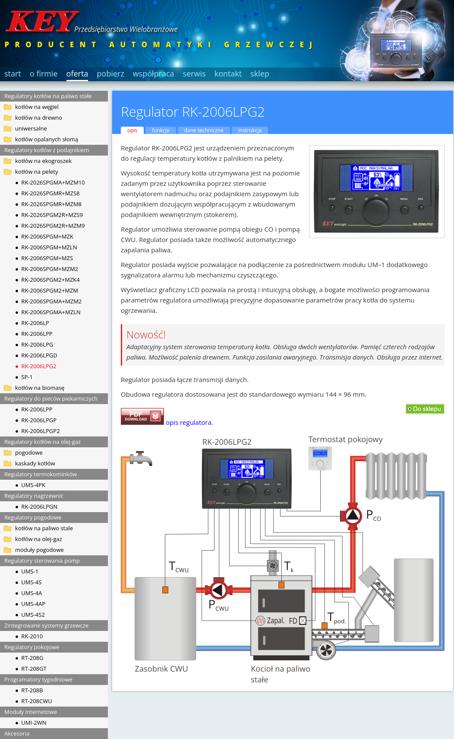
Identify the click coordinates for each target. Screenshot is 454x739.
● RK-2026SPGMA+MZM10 (50, 182)
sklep (259, 73)
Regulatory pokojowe (31, 647)
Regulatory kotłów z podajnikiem (46, 150)
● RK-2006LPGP (36, 420)
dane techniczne (204, 130)
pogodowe (29, 452)
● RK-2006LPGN (36, 506)
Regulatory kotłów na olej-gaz (42, 442)
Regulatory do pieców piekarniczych (51, 398)
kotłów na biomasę (39, 388)
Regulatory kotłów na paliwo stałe (48, 96)
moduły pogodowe (39, 550)
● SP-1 (24, 377)
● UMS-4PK (30, 485)
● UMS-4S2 (30, 614)
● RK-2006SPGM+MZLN (46, 247)
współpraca (153, 73)
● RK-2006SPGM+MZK (44, 236)
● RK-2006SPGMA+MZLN (48, 312)
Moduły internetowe (30, 712)
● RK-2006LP (32, 323)
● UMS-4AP (30, 604)
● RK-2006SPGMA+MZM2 (48, 301)
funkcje (161, 130)
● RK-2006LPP (34, 334)
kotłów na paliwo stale (44, 528)
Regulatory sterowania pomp (42, 560)
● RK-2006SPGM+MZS (44, 258)
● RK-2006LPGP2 (37, 431)
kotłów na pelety (36, 171)
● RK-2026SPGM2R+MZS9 (49, 215)
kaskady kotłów (35, 463)
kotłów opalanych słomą (46, 139)
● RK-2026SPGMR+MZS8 (47, 193)
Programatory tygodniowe (38, 679)
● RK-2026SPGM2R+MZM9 (50, 225)
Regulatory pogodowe (32, 517)
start (12, 73)
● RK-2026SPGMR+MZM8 (48, 204)
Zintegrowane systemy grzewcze (46, 625)
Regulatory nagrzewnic (33, 496)
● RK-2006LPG (34, 344)
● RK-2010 (29, 636)
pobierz (110, 73)
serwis (194, 73)
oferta (77, 73)
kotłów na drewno (38, 117)
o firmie (44, 73)
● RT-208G (29, 658)
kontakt (228, 73)
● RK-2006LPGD (36, 355)
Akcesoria (16, 733)
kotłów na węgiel (37, 107)
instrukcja (250, 130)
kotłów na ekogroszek (43, 161)
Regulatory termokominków (40, 474)
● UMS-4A (28, 593)
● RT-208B (29, 690)
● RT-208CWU (33, 701)
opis (132, 130)
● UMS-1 (26, 571)
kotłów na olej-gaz (38, 539)
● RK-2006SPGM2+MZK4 (47, 279)
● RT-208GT (31, 668)
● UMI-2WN (31, 722)
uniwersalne (31, 128)
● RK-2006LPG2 (36, 366)
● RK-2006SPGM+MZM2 (46, 269)
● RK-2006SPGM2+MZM (46, 290)
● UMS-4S (28, 582)
